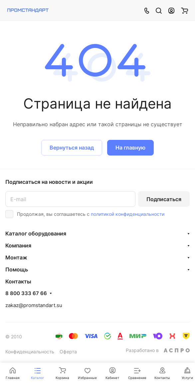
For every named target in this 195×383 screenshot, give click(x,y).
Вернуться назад (72, 147)
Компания (18, 245)
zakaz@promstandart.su (33, 305)
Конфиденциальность (29, 351)
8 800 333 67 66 (26, 293)
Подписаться (163, 199)
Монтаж (16, 257)
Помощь (16, 269)
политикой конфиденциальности (127, 214)
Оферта (68, 351)
